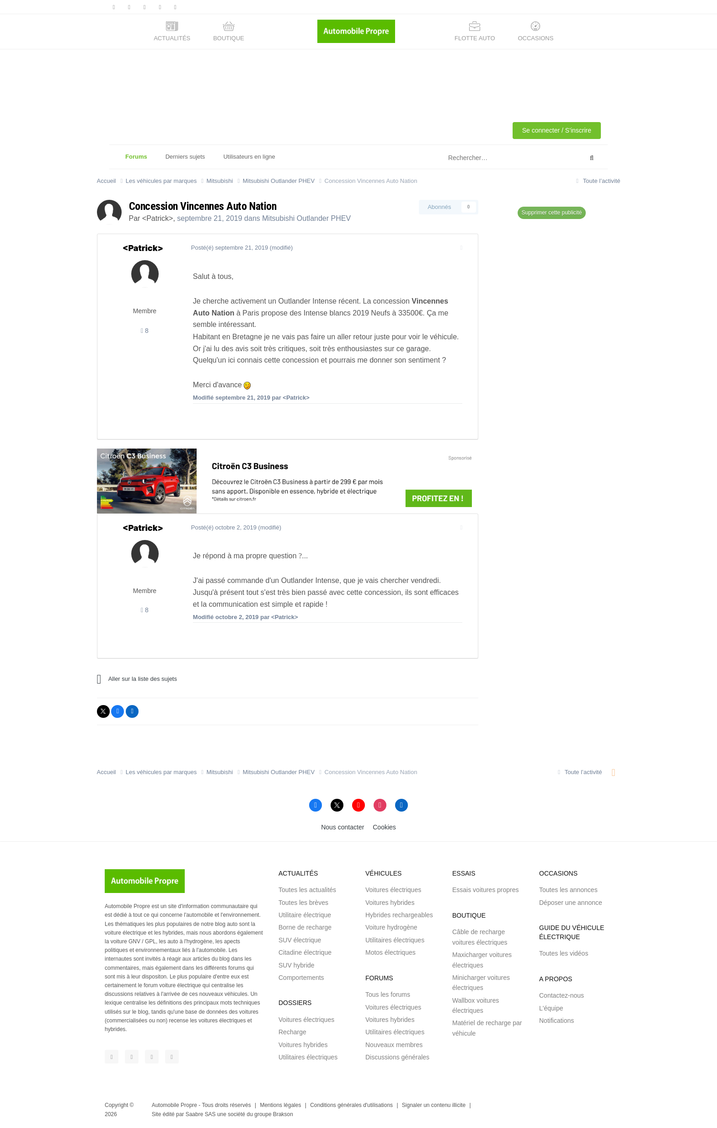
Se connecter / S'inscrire (556, 130)
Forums (136, 161)
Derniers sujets (185, 156)
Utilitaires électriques (307, 1057)
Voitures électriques (306, 1019)
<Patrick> (157, 218)
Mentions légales (280, 1105)
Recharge (292, 1032)
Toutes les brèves (303, 902)
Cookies (384, 827)
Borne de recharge (305, 927)
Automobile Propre (174, 1105)
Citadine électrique (305, 952)
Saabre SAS (201, 1114)
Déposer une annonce (570, 902)
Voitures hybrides (302, 1044)
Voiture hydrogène (391, 927)
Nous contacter (342, 827)
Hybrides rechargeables (399, 915)
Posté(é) (227, 247)
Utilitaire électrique (304, 915)
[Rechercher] (493, 158)
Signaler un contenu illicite (434, 1105)
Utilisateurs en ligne (249, 156)
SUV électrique (299, 940)
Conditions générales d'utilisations (351, 1105)
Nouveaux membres (394, 1044)
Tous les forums (387, 994)
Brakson (283, 1114)
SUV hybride (296, 965)
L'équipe (551, 1008)
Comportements (301, 977)
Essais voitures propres (485, 889)
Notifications (556, 1020)
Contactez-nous (561, 995)
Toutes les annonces (568, 889)
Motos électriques (390, 952)
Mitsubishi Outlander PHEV (306, 218)
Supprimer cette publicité (551, 212)
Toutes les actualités (307, 889)
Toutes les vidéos (563, 953)
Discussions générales (397, 1057)
